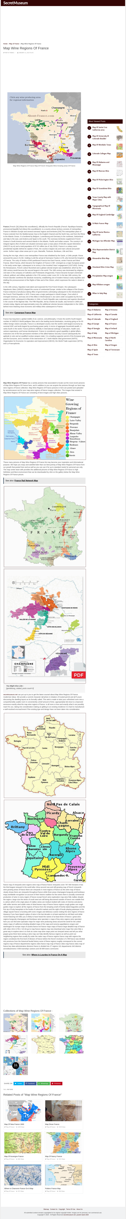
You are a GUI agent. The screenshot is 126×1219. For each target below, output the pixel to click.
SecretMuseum (15, 3)
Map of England (111, 319)
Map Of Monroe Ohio (100, 171)
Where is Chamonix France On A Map (18, 1188)
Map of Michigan (112, 333)
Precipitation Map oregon (102, 276)
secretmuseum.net (10, 694)
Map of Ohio (92, 345)
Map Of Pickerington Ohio (102, 180)
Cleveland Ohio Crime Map (103, 267)
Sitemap (46, 1209)
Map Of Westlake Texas (101, 145)
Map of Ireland (111, 328)
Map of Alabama (94, 310)
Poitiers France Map (53, 1188)
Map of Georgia (93, 328)
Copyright (62, 1209)
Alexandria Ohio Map (100, 258)
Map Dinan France (52, 1124)
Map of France (9, 53)
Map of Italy (92, 333)
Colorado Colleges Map (101, 153)
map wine (10, 1089)
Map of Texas (92, 354)
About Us (79, 1209)
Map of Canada (111, 314)
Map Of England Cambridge (103, 215)
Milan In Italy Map (99, 293)
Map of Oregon (111, 345)
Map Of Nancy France (53, 1156)
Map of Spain (92, 350)
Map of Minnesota (94, 338)
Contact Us (53, 1209)
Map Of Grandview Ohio (101, 188)
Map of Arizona (111, 310)
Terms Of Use (70, 1209)
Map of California (94, 314)
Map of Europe (93, 324)
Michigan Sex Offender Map (103, 241)
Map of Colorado (94, 319)
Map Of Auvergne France (14, 1156)
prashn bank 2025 (83, 1215)
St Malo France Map (100, 223)
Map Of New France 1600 (14, 1124)
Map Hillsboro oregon (101, 284)
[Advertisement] (63, 25)
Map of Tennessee (112, 350)
